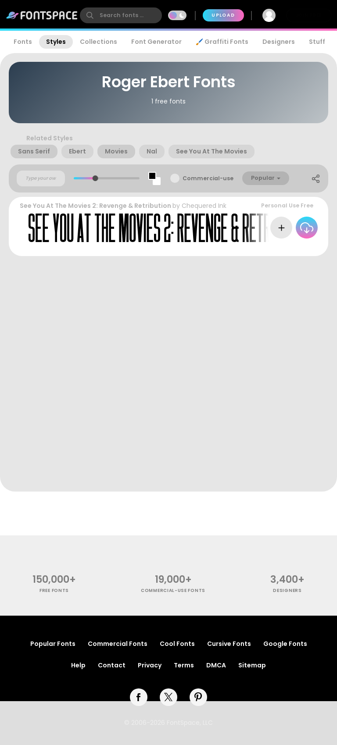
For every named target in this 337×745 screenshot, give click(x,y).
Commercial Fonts (117, 643)
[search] (121, 15)
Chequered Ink (204, 205)
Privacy (149, 665)
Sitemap (252, 665)
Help (78, 665)
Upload (223, 15)
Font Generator (156, 41)
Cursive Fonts (229, 643)
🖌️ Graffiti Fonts (222, 41)
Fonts (23, 41)
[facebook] (138, 697)
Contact (111, 665)
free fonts (54, 590)
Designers (278, 41)
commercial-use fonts (173, 590)
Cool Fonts (177, 643)
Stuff (317, 41)
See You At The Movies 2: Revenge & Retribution (95, 205)
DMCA (216, 665)
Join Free (309, 15)
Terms (184, 665)
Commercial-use (208, 178)
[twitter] (168, 697)
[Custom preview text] (41, 178)
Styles (56, 41)
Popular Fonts (52, 643)
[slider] (95, 178)
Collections (98, 41)
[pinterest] (198, 697)
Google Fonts (285, 643)
